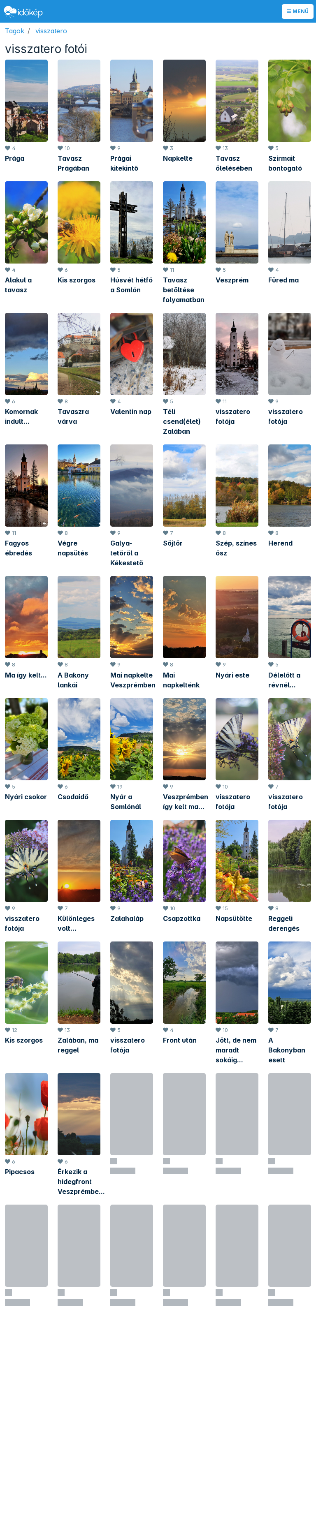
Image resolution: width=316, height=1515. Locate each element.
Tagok (14, 31)
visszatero (51, 31)
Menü (298, 11)
